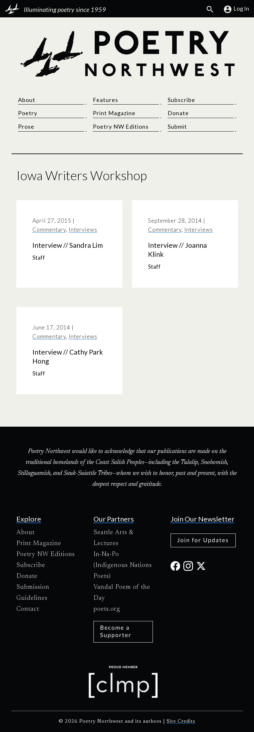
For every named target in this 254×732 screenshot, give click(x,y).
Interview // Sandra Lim (67, 245)
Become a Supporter (116, 631)
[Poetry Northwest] (127, 54)
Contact (27, 609)
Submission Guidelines (32, 592)
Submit (177, 126)
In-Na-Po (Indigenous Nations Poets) (122, 565)
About (26, 99)
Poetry (27, 112)
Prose (26, 126)
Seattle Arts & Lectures (113, 538)
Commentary (49, 229)
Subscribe (181, 99)
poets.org (106, 609)
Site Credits (181, 721)
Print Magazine (114, 112)
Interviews (83, 229)
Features (105, 99)
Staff (38, 257)
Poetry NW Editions (121, 126)
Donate (178, 112)
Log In (236, 9)
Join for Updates (203, 539)
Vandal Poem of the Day (121, 592)
